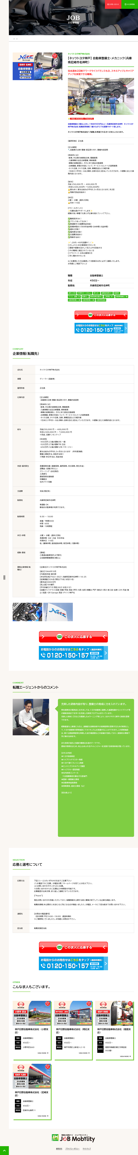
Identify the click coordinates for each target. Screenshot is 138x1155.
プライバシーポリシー (72, 1148)
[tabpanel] (37, 66)
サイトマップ (87, 1148)
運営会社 (59, 1148)
